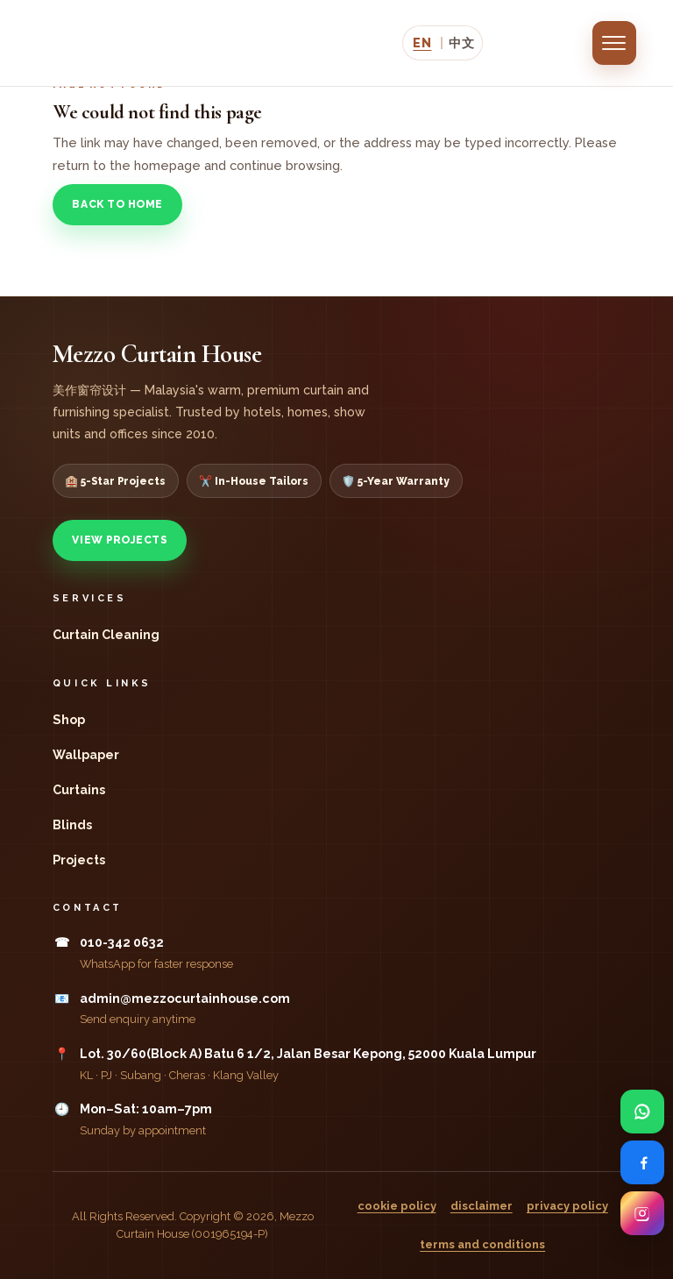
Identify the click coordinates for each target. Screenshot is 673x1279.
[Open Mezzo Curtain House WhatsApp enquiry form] (642, 1111)
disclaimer (481, 1205)
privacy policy (567, 1205)
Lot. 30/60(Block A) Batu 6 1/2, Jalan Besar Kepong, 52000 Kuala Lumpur (308, 1054)
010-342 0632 (122, 942)
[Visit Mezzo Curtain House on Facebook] (642, 1162)
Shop (69, 720)
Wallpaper (86, 755)
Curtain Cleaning (106, 635)
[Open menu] (614, 43)
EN (422, 42)
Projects (79, 860)
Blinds (72, 825)
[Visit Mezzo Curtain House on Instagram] (642, 1213)
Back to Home (117, 204)
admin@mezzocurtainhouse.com (185, 998)
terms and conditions (482, 1244)
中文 (461, 42)
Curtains (79, 790)
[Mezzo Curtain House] (165, 43)
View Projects (254, 204)
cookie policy (397, 1205)
